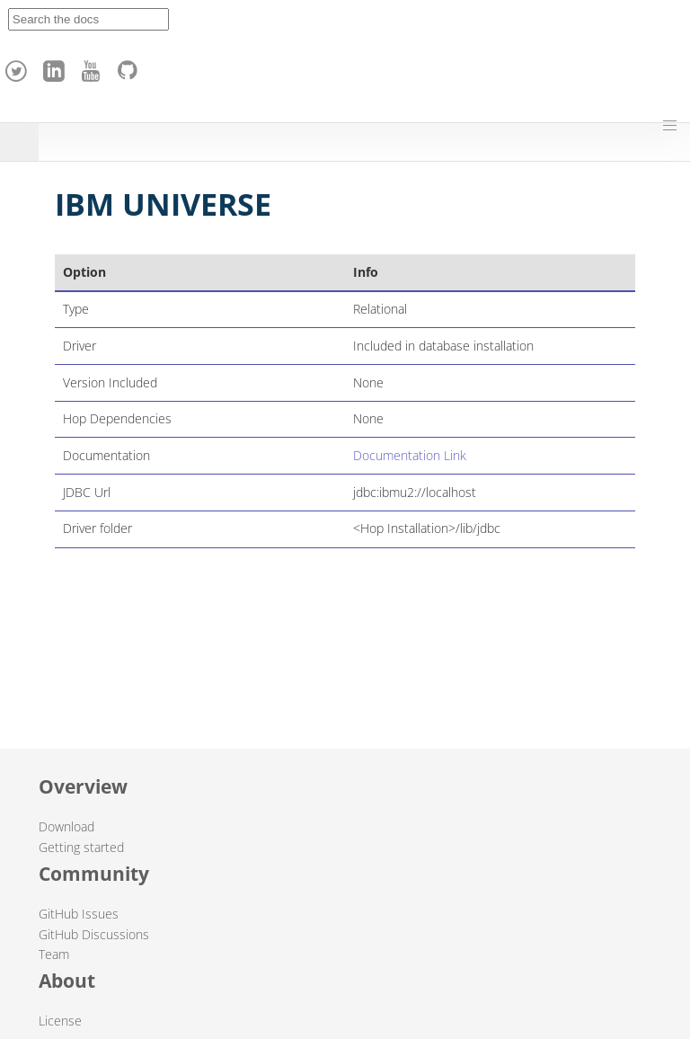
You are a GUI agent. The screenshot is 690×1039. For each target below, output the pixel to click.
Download (66, 826)
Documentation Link (409, 455)
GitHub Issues (79, 913)
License (60, 1020)
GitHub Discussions (94, 934)
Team (54, 954)
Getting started (81, 847)
